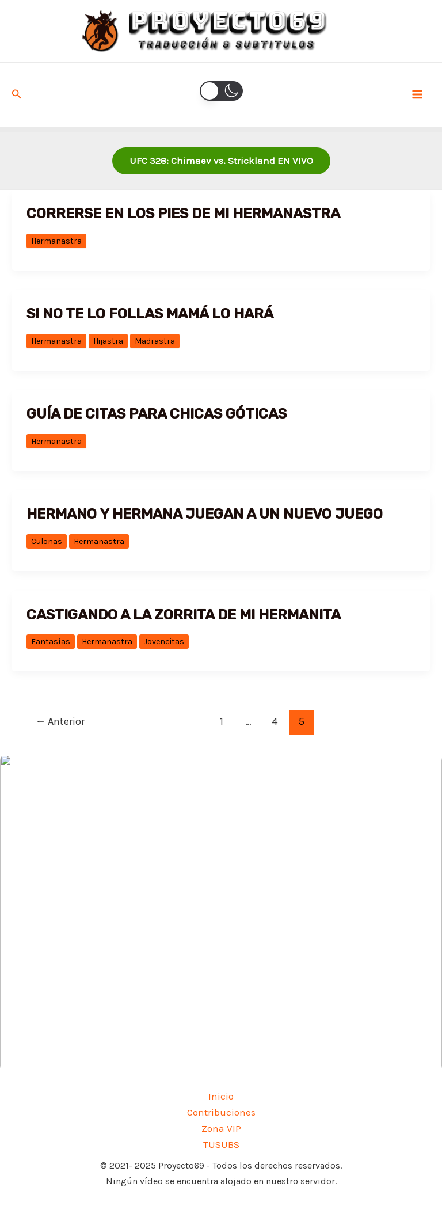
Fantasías (50, 641)
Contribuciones (221, 1112)
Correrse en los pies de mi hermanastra (183, 213)
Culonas (46, 541)
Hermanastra (56, 241)
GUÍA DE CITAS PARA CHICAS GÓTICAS (156, 413)
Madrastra (155, 341)
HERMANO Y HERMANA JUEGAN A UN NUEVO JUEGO (204, 513)
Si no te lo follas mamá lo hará (149, 313)
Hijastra (108, 341)
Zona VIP (221, 1128)
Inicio (221, 1096)
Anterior (60, 721)
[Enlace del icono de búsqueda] (17, 94)
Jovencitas (164, 641)
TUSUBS (221, 1144)
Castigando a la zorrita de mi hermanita (183, 614)
